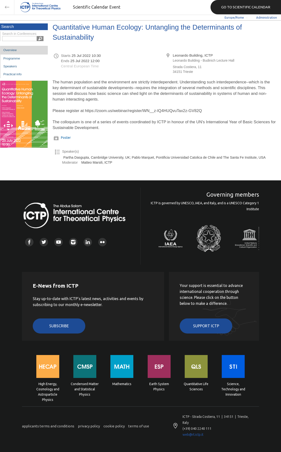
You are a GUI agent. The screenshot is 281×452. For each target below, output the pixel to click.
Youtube (58, 242)
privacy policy (89, 426)
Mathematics (121, 384)
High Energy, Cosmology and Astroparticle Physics (47, 389)
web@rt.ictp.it (193, 434)
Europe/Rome (234, 17)
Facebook (29, 242)
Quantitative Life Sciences (196, 386)
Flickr (102, 242)
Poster (66, 138)
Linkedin (88, 242)
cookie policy (114, 426)
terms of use (138, 426)
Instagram (73, 242)
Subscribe (59, 326)
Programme (11, 58)
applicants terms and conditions (48, 426)
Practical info (12, 74)
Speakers (10, 66)
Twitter (44, 242)
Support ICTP (206, 326)
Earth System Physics (159, 386)
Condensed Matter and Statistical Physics (85, 389)
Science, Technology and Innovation (233, 389)
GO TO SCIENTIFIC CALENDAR (245, 7)
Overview (10, 50)
